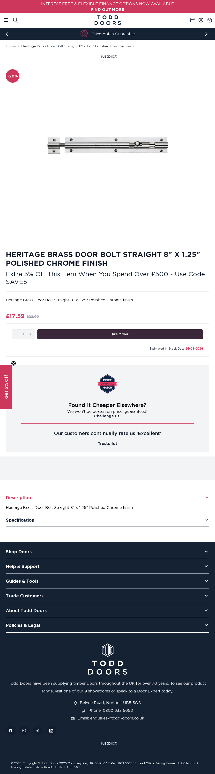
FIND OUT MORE (107, 9)
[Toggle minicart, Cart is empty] (209, 20)
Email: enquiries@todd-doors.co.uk (107, 718)
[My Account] (201, 20)
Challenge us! (107, 416)
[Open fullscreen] (107, 145)
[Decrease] (17, 334)
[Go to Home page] (107, 20)
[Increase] (30, 334)
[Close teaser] (13, 363)
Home (11, 46)
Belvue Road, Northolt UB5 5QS (107, 702)
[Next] (207, 34)
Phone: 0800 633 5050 (107, 710)
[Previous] (8, 34)
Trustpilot (108, 56)
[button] (6, 387)
